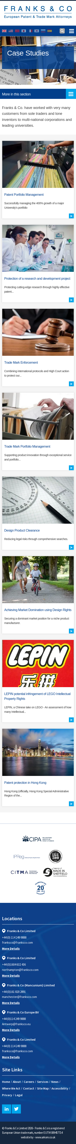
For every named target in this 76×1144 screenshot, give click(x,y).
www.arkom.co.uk (45, 1137)
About (17, 1082)
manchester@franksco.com (19, 997)
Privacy (7, 1095)
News (55, 1082)
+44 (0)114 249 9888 (14, 1019)
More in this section (39, 94)
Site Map (43, 1088)
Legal (18, 1095)
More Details (11, 948)
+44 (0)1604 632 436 (14, 964)
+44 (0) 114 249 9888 (14, 937)
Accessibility (59, 1088)
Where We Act (11, 1088)
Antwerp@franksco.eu (16, 1024)
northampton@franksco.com (20, 970)
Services (42, 1082)
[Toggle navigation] (70, 31)
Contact (28, 1088)
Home (6, 1082)
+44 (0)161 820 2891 (14, 992)
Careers (29, 1082)
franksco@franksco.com (17, 942)
